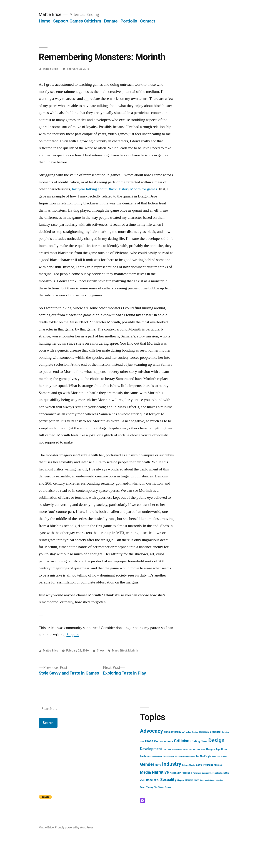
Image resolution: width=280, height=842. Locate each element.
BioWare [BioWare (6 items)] (215, 731)
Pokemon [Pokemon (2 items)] (197, 773)
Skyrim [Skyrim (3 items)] (180, 780)
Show (100, 650)
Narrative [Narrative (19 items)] (160, 772)
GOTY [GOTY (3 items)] (158, 765)
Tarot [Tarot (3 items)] (142, 787)
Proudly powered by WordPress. (74, 827)
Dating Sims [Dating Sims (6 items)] (199, 741)
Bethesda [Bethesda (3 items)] (204, 732)
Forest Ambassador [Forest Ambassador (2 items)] (186, 756)
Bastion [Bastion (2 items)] (195, 732)
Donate (111, 21)
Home (44, 21)
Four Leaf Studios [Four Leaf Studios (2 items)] (219, 756)
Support (72, 634)
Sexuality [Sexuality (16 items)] (168, 779)
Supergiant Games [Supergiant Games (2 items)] (207, 780)
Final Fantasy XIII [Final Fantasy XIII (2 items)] (170, 756)
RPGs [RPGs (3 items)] (156, 780)
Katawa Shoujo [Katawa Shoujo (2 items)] (188, 765)
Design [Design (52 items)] (216, 740)
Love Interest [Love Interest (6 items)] (204, 764)
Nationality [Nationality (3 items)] (175, 772)
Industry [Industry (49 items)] (171, 764)
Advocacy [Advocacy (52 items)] (151, 731)
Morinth (133, 650)
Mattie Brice (50, 14)
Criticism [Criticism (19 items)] (182, 740)
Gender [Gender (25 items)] (147, 764)
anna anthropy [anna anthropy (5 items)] (172, 731)
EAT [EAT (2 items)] (225, 749)
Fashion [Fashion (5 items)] (145, 756)
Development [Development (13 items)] (151, 749)
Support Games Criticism (77, 21)
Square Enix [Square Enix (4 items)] (192, 780)
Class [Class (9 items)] (149, 741)
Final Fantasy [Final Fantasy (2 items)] (156, 756)
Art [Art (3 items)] (183, 732)
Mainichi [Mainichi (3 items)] (218, 765)
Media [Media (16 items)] (145, 772)
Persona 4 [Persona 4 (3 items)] (187, 772)
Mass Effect (119, 650)
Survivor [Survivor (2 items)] (220, 780)
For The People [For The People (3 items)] (203, 756)
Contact (147, 21)
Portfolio (129, 21)
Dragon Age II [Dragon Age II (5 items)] (214, 749)
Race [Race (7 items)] (149, 780)
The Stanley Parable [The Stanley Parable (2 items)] (162, 787)
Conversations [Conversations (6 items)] (163, 741)
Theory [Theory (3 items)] (149, 787)
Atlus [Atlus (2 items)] (188, 732)
